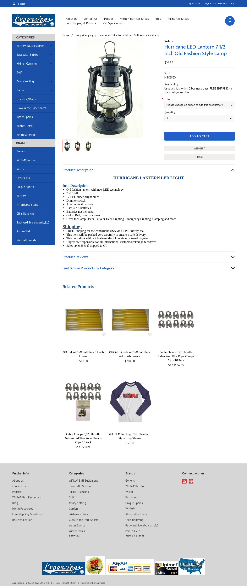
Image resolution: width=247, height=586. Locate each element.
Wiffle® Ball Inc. (27, 160)
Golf (19, 72)
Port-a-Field (24, 231)
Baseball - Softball (28, 54)
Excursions (23, 178)
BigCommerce (98, 583)
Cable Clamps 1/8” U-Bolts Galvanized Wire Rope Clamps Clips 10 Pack (176, 356)
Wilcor (20, 169)
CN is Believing (26, 213)
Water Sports (25, 117)
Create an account (225, 3)
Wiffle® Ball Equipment (31, 46)
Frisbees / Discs (26, 99)
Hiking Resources (178, 18)
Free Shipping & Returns (81, 23)
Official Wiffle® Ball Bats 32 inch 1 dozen (83, 354)
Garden (21, 90)
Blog (158, 18)
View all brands (26, 240)
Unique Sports (25, 187)
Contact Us (90, 18)
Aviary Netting (25, 81)
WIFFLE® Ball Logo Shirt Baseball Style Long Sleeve (130, 436)
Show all (74, 535)
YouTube (184, 481)
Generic (21, 151)
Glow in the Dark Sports (31, 108)
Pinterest (191, 481)
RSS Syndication (113, 23)
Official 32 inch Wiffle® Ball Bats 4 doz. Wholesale (129, 354)
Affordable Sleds (27, 204)
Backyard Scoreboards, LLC (33, 222)
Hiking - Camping (27, 63)
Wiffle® (21, 196)
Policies (108, 18)
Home (66, 35)
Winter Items (25, 126)
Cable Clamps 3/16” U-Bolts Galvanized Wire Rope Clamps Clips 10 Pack (83, 438)
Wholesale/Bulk (26, 134)
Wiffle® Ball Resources (134, 18)
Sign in (208, 3)
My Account (194, 3)
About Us (71, 18)
